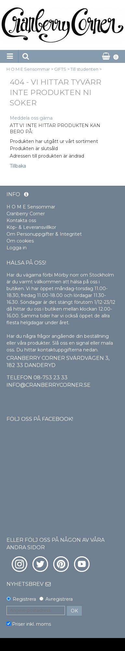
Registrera (24, 599)
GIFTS (60, 69)
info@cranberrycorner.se (48, 385)
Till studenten (84, 69)
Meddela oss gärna (31, 118)
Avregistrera (59, 599)
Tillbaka (18, 166)
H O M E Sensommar (28, 69)
